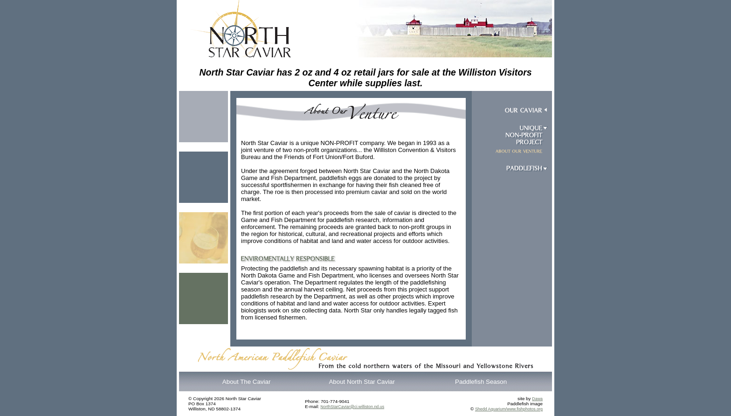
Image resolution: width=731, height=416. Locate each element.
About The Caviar (246, 381)
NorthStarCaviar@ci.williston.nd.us (352, 406)
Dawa (537, 398)
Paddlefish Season (481, 381)
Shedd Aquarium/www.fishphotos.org (509, 409)
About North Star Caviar (362, 381)
